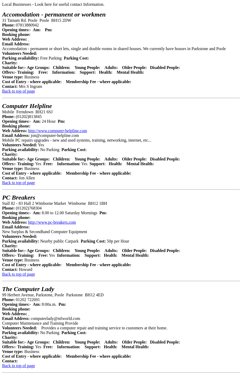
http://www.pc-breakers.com (52, 222)
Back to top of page (18, 91)
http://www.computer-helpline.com (57, 130)
